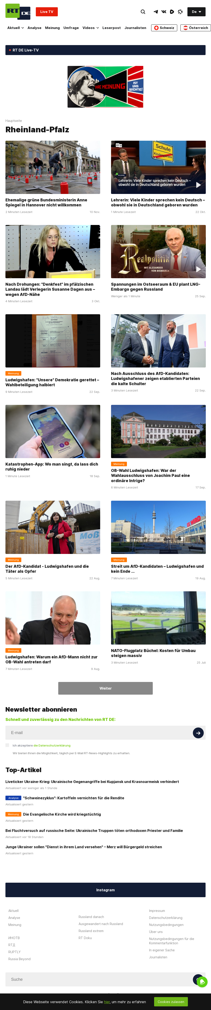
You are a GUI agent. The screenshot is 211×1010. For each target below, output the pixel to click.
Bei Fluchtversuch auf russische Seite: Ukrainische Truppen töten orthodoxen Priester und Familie (94, 830)
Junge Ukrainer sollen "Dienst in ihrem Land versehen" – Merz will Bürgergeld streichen (83, 847)
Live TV (46, 12)
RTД (11, 945)
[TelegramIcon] (155, 11)
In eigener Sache (162, 950)
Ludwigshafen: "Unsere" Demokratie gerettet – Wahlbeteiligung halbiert (52, 382)
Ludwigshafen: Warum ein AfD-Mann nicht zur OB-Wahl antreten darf (51, 659)
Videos (90, 28)
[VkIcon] (163, 11)
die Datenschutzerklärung (52, 745)
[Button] (198, 732)
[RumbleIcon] (172, 11)
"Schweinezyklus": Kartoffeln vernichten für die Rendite (73, 798)
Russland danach (91, 917)
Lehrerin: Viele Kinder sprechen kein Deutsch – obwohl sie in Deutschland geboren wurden (158, 203)
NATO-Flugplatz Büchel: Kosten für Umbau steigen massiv (153, 653)
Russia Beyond (19, 959)
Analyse (34, 28)
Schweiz (164, 28)
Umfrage (71, 28)
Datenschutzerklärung (165, 918)
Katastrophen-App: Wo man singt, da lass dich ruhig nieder (51, 467)
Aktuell (15, 28)
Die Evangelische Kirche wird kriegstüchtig (62, 814)
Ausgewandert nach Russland (101, 924)
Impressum (157, 911)
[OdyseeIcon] (180, 11)
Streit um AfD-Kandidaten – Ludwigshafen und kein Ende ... (157, 569)
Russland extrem (91, 931)
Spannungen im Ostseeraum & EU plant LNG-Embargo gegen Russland (155, 287)
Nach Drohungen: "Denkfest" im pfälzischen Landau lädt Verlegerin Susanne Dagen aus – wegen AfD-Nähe (50, 289)
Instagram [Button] (105, 890)
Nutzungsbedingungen (166, 925)
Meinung (52, 28)
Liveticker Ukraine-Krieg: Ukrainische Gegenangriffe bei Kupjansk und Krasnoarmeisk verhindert (92, 781)
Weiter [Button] (105, 688)
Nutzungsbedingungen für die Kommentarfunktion (171, 941)
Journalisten (135, 28)
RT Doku (85, 938)
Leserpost (111, 28)
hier (107, 1002)
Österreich (195, 28)
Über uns (156, 932)
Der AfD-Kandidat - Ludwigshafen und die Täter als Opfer (47, 569)
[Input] (105, 733)
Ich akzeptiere (41, 745)
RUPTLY (14, 952)
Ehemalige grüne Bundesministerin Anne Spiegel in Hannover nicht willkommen (46, 203)
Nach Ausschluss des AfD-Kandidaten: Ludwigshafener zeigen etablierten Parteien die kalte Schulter (155, 378)
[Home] (17, 12)
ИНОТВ (14, 938)
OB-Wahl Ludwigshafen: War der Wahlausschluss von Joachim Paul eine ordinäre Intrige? (150, 475)
